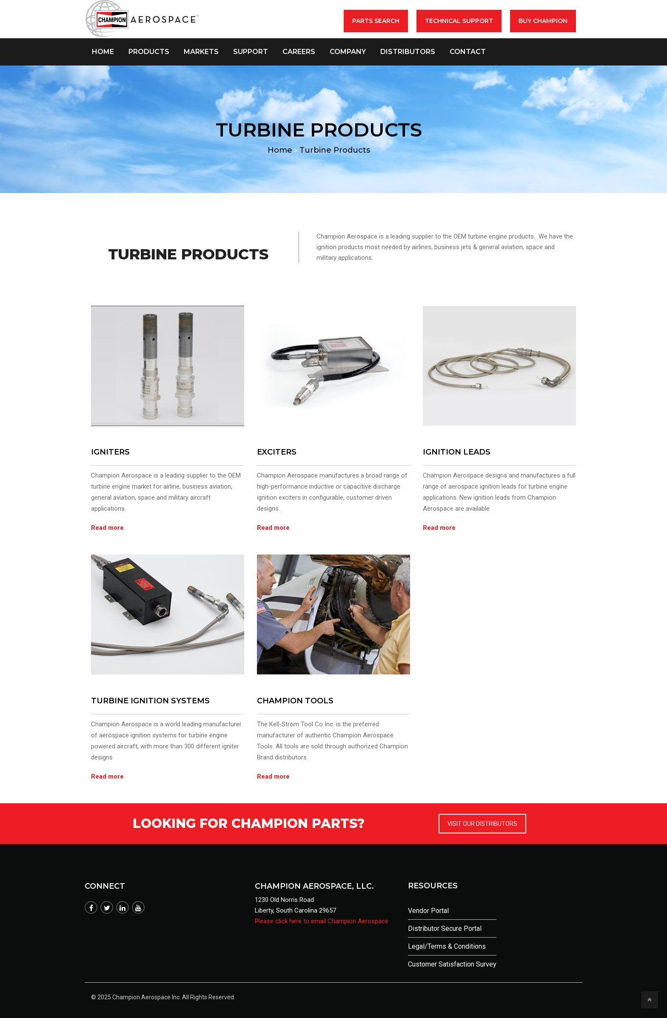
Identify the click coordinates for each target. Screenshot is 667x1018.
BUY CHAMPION (543, 21)
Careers (298, 52)
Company (348, 52)
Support (250, 52)
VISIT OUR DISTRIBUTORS (482, 823)
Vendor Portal (428, 911)
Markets (201, 52)
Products (148, 52)
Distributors (407, 52)
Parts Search (375, 21)
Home (103, 52)
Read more (107, 528)
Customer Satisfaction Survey (452, 964)
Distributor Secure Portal (445, 928)
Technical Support (459, 21)
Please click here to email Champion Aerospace (321, 921)
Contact (468, 52)
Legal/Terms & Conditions (447, 946)
